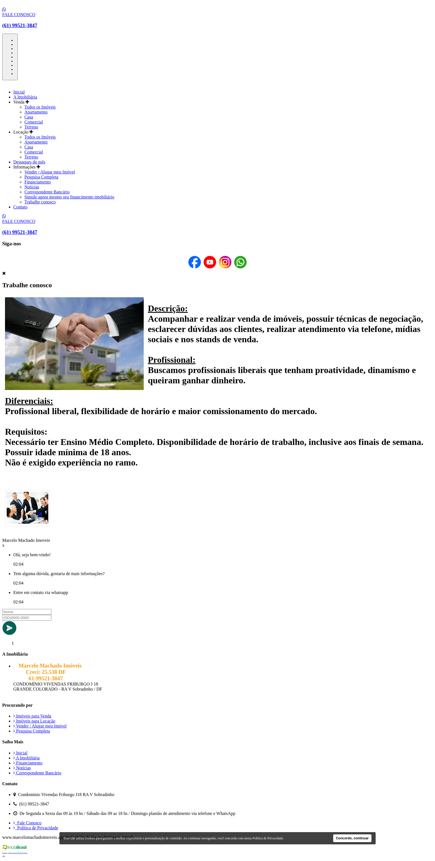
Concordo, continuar (352, 838)
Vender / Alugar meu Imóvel (49, 172)
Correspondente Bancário (47, 192)
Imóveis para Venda (32, 716)
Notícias (31, 187)
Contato (20, 207)
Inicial (19, 92)
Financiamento (37, 182)
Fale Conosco (27, 822)
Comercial (33, 122)
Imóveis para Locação (34, 721)
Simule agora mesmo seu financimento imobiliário (69, 197)
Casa (28, 117)
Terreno (31, 127)
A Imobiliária (25, 97)
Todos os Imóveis (40, 107)
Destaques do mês (29, 162)
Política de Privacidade (35, 827)
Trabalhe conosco (40, 202)
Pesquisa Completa (41, 177)
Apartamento (36, 112)
